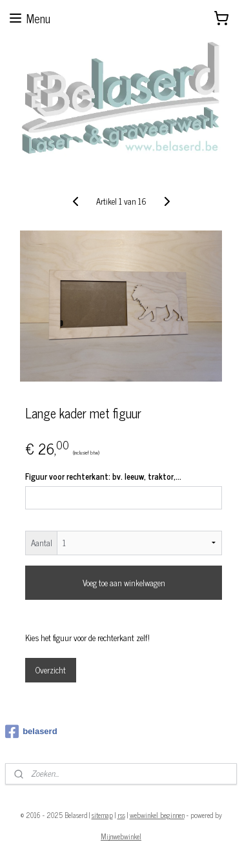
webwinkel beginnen (157, 815)
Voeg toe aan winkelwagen (124, 582)
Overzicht (50, 669)
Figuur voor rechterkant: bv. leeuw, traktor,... (103, 476)
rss (121, 815)
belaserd (31, 731)
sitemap (102, 815)
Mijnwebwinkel (121, 836)
